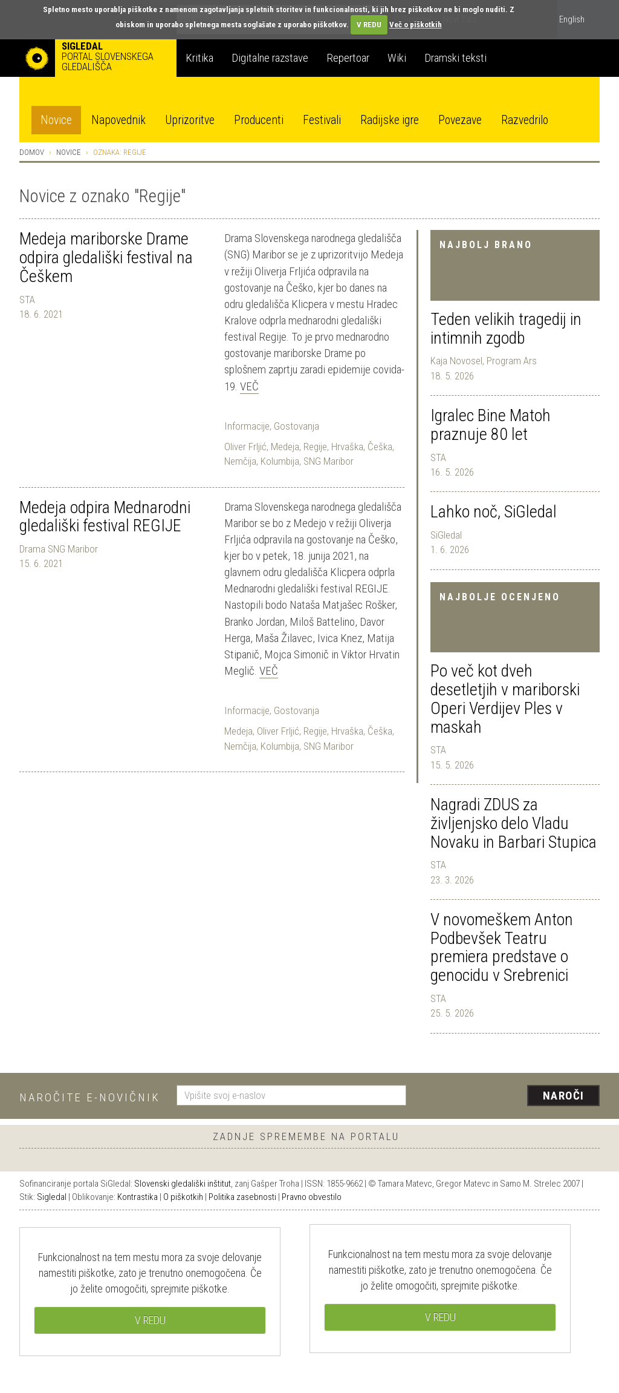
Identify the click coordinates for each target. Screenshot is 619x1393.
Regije (315, 447)
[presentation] (510, 1096)
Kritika (199, 58)
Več (249, 386)
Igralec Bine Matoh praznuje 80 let (490, 424)
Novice (56, 120)
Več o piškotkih (415, 24)
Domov (31, 152)
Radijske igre (389, 120)
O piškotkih (183, 1196)
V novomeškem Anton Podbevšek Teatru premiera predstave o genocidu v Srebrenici (501, 947)
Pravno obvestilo (312, 1196)
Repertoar (347, 58)
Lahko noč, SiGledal (493, 512)
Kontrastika (137, 1196)
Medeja (285, 447)
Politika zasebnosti (242, 1196)
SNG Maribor (328, 461)
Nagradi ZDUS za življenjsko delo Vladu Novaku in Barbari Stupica (513, 823)
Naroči (564, 1096)
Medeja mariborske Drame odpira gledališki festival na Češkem (106, 257)
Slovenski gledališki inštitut (182, 1183)
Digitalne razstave (270, 58)
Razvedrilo (524, 120)
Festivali (322, 120)
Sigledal (51, 1196)
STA (438, 457)
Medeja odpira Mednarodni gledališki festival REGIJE (104, 516)
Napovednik (118, 120)
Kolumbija (280, 461)
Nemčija (240, 461)
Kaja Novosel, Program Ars (483, 361)
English (572, 19)
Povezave (460, 120)
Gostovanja (296, 426)
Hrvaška (347, 447)
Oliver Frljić (245, 447)
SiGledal (446, 535)
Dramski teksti (455, 58)
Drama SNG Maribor (58, 549)
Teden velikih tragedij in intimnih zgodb (506, 328)
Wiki (396, 58)
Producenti (259, 120)
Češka (380, 447)
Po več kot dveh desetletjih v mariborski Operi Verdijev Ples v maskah (505, 698)
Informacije (247, 426)
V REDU (369, 24)
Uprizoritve (190, 120)
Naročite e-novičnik (89, 1097)
